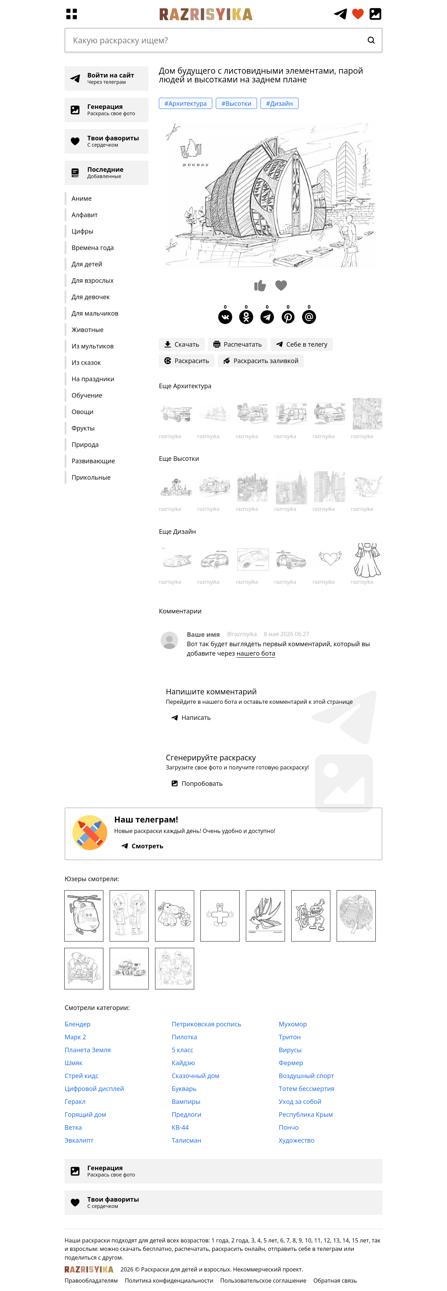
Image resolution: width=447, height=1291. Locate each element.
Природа (85, 444)
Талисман (186, 1140)
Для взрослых (92, 280)
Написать (191, 717)
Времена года (93, 247)
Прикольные (91, 477)
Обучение (87, 395)
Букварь (184, 1088)
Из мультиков (93, 346)
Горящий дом (85, 1114)
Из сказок (86, 362)
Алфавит (85, 215)
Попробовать (197, 783)
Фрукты (83, 428)
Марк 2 (75, 1037)
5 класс (182, 1050)
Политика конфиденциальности (169, 1280)
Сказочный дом (196, 1075)
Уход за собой (300, 1101)
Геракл (75, 1101)
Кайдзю (183, 1062)
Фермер (291, 1062)
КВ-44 (180, 1127)
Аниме (82, 198)
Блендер (77, 1024)
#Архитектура (185, 103)
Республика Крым (306, 1114)
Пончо (289, 1127)
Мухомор (293, 1024)
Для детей (87, 264)
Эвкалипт (79, 1140)
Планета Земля (88, 1050)
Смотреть (142, 846)
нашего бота (255, 653)
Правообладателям (91, 1280)
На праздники (93, 379)
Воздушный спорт (306, 1075)
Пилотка (184, 1037)
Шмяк (73, 1062)
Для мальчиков (95, 313)
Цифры (82, 231)
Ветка (73, 1127)
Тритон (290, 1037)
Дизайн (184, 531)
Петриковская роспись (206, 1024)
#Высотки (236, 103)
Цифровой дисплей (94, 1088)
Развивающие (93, 461)
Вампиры (186, 1101)
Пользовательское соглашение (263, 1280)
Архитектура (192, 386)
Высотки (186, 458)
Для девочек (91, 297)
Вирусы (290, 1050)
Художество (296, 1140)
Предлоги (186, 1114)
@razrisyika (242, 634)
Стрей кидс (81, 1075)
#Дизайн (279, 103)
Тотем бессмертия (306, 1088)
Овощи (83, 411)
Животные (88, 329)
